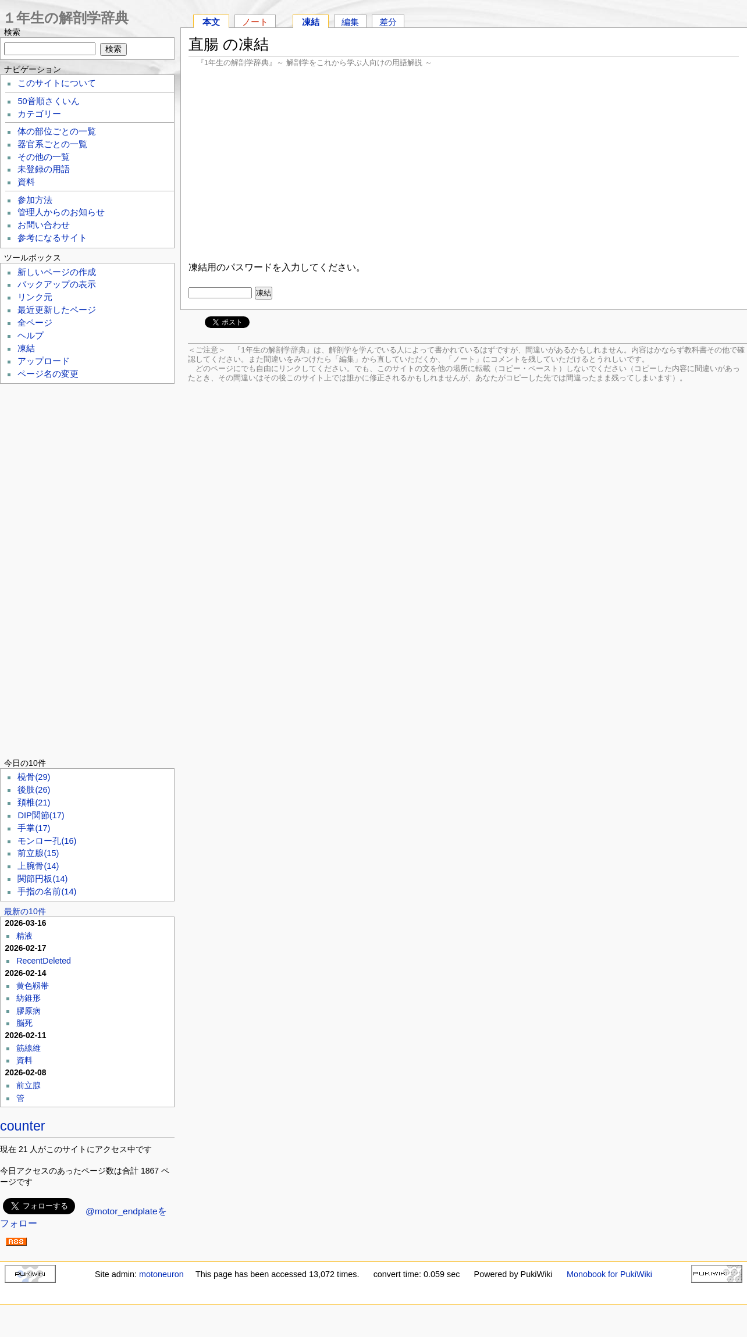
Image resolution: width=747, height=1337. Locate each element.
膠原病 (28, 1010)
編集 (350, 22)
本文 (211, 22)
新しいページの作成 (56, 272)
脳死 (24, 1023)
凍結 (310, 22)
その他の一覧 (43, 157)
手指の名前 (46, 891)
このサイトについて (56, 83)
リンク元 (34, 297)
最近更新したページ (56, 310)
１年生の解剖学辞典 (65, 18)
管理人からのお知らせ (61, 212)
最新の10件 (25, 911)
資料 (26, 182)
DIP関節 (40, 815)
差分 (388, 22)
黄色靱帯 (32, 985)
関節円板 (42, 878)
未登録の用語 (43, 169)
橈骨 (33, 777)
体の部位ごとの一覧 (56, 131)
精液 (24, 935)
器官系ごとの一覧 (52, 144)
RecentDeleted (43, 960)
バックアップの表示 (56, 284)
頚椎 (33, 802)
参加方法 (34, 200)
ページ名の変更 (48, 374)
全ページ (34, 322)
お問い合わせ (43, 225)
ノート (255, 22)
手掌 (33, 828)
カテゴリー (39, 114)
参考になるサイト (52, 238)
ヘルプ (30, 335)
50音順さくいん (48, 101)
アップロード (43, 361)
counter (22, 1125)
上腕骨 (38, 866)
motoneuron (161, 1274)
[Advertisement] (463, 162)
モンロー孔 (46, 841)
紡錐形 (28, 998)
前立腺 (38, 853)
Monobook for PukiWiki (609, 1274)
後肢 (33, 789)
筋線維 (28, 1048)
